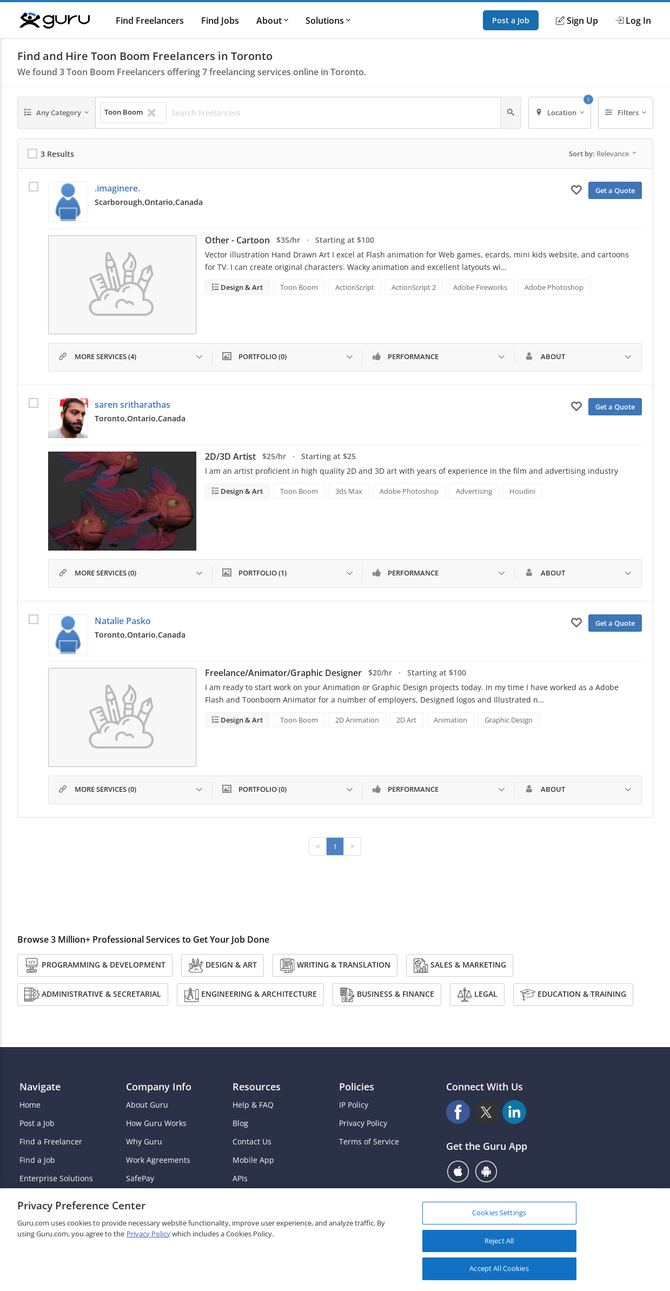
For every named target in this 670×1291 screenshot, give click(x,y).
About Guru (147, 1105)
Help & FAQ (253, 1105)
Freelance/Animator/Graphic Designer (283, 673)
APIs (240, 1178)
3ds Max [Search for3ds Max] (348, 491)
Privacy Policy (363, 1123)
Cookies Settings (499, 1215)
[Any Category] (56, 113)
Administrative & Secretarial (92, 994)
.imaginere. (117, 188)
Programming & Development (94, 965)
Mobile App (253, 1160)
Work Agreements (158, 1160)
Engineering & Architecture (250, 994)
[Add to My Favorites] (576, 189)
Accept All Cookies (498, 1270)
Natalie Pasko (123, 621)
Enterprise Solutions (56, 1178)
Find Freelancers (150, 21)
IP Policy (353, 1105)
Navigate (40, 1086)
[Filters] (625, 113)
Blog (240, 1123)
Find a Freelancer (50, 1142)
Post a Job (510, 20)
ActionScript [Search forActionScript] (354, 287)
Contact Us (252, 1142)
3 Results (57, 154)
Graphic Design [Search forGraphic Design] (509, 720)
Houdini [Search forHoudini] (522, 491)
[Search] (510, 113)
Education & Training (573, 994)
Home (30, 1105)
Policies (356, 1086)
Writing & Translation (335, 965)
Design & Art (241, 287)
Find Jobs (220, 21)
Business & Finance (387, 994)
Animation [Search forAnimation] (450, 720)
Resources (257, 1086)
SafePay (140, 1178)
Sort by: (602, 153)
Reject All (499, 1242)
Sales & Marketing (459, 965)
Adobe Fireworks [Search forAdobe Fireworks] (480, 287)
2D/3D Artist (230, 456)
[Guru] (54, 20)
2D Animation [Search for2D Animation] (357, 720)
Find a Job (37, 1160)
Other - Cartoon (237, 240)
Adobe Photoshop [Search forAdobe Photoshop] (554, 287)
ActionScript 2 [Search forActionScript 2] (414, 287)
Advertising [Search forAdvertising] (474, 491)
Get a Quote (615, 190)
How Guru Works (156, 1123)
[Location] (560, 113)
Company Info (158, 1086)
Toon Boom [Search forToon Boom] (299, 287)
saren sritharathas (132, 405)
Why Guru (144, 1142)
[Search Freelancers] (332, 113)
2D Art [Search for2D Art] (406, 720)
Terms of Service (369, 1142)
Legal (477, 994)
